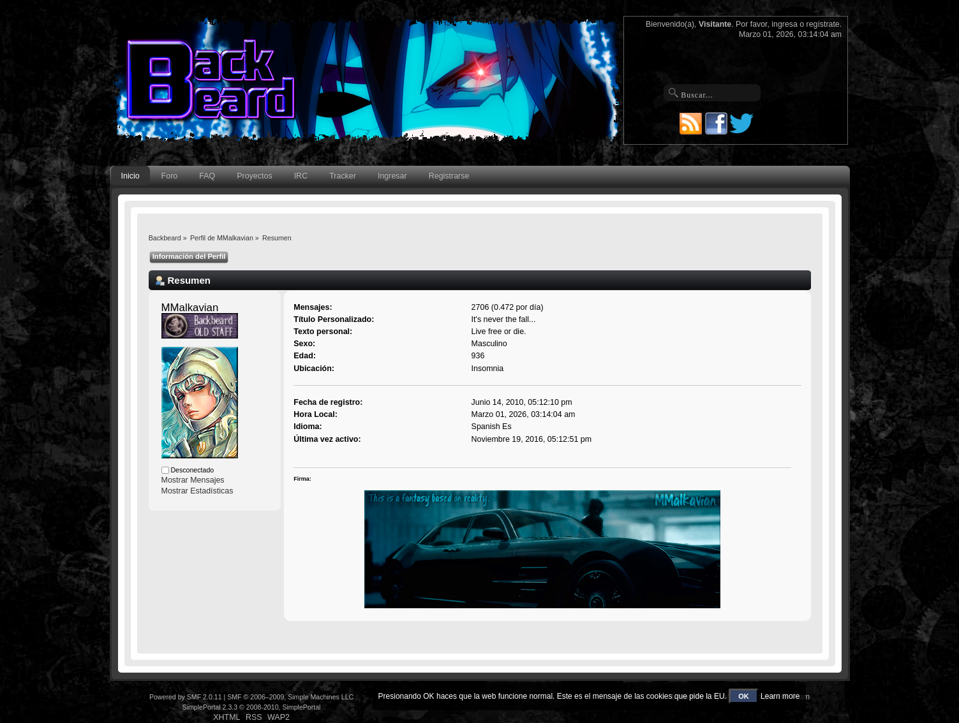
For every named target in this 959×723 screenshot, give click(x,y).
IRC (301, 176)
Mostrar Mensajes (193, 480)
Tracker (342, 176)
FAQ (207, 176)
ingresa (784, 24)
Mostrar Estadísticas (197, 490)
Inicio (130, 176)
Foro (169, 176)
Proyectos (254, 176)
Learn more (780, 696)
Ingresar (392, 176)
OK (743, 696)
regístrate (823, 24)
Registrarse (449, 176)
